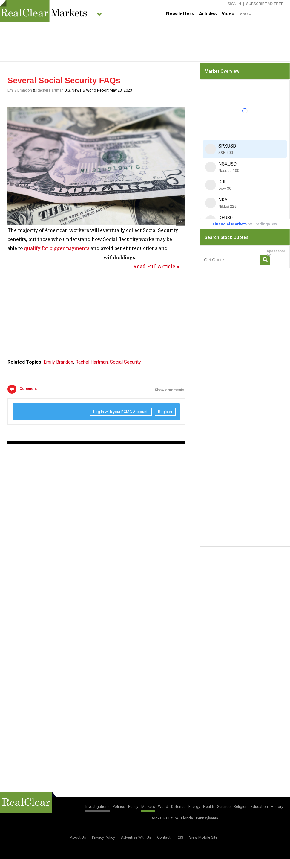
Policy (133, 806)
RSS (180, 837)
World (163, 806)
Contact (164, 837)
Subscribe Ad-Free (264, 4)
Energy (194, 806)
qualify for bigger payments (56, 248)
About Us (78, 837)
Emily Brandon (19, 90)
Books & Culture (164, 818)
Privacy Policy (103, 837)
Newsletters (180, 13)
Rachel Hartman (50, 90)
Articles (208, 13)
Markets (148, 806)
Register (165, 411)
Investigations (97, 806)
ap (180, 222)
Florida (187, 818)
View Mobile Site (203, 837)
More (244, 14)
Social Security (125, 362)
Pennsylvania (207, 818)
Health (208, 806)
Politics (119, 806)
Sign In (234, 4)
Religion (241, 806)
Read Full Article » (156, 266)
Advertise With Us (136, 837)
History (277, 806)
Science (224, 806)
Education (259, 806)
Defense (178, 806)
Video (228, 13)
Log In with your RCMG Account (120, 411)
